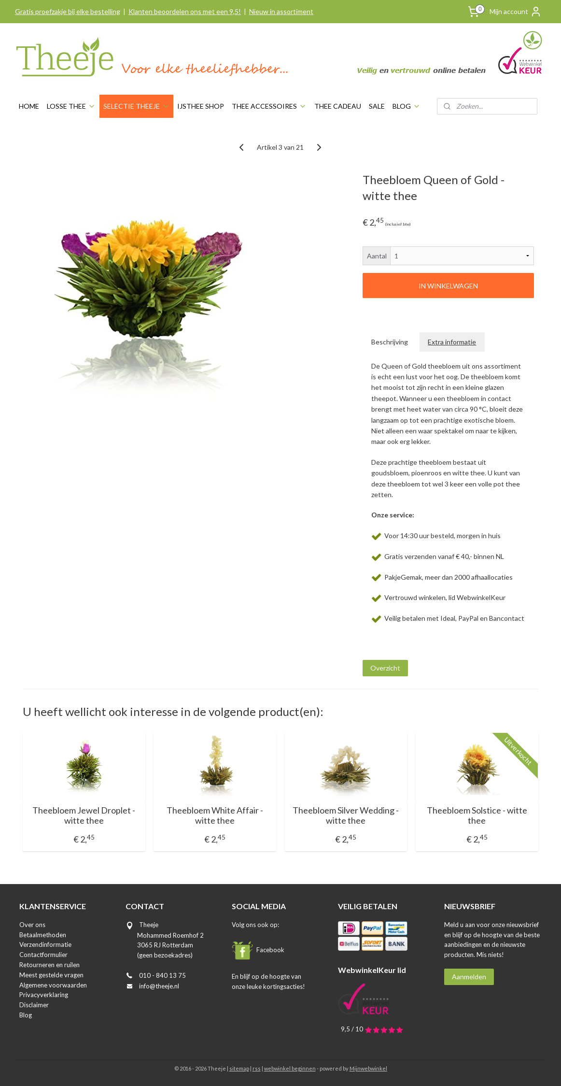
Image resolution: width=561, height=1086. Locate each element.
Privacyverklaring (43, 995)
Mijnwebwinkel (368, 1068)
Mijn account (516, 11)
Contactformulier (43, 954)
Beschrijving (390, 342)
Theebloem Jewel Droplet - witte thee (83, 815)
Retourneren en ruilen (49, 965)
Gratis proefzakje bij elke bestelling (67, 11)
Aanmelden (469, 976)
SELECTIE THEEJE (136, 106)
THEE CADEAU (337, 106)
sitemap (239, 1068)
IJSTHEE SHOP (200, 106)
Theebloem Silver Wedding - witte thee (346, 815)
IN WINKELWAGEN (448, 286)
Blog (25, 1015)
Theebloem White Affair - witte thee (215, 815)
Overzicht (385, 668)
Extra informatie (452, 342)
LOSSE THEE (71, 106)
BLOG (407, 106)
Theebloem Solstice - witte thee (477, 815)
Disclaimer (34, 1005)
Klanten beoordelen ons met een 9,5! (184, 11)
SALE (377, 106)
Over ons (32, 925)
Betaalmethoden (42, 935)
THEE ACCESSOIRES (269, 106)
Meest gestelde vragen (51, 975)
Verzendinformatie (45, 944)
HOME (29, 106)
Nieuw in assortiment (281, 11)
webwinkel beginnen (290, 1068)
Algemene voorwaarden (53, 985)
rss (256, 1068)
